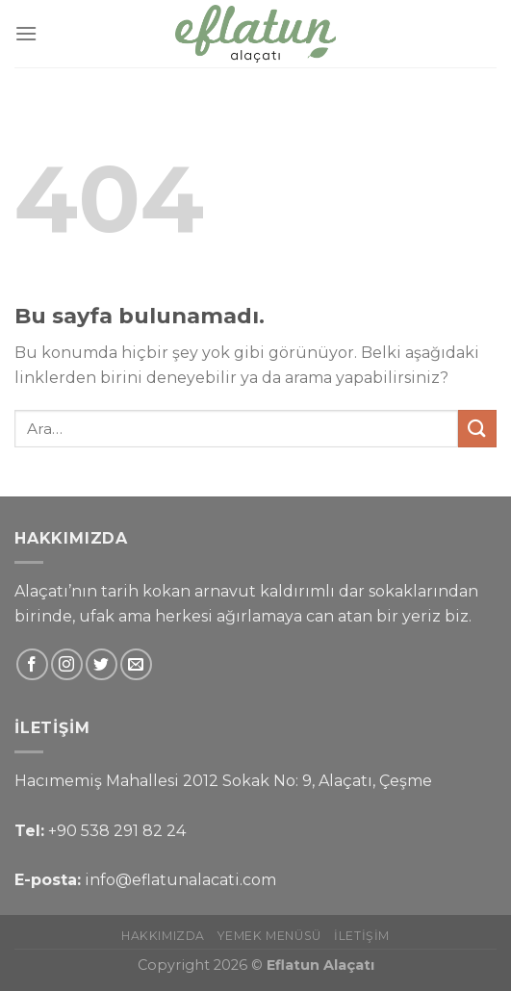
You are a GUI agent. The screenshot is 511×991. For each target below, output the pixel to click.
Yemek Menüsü (268, 935)
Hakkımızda (163, 935)
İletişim (362, 935)
